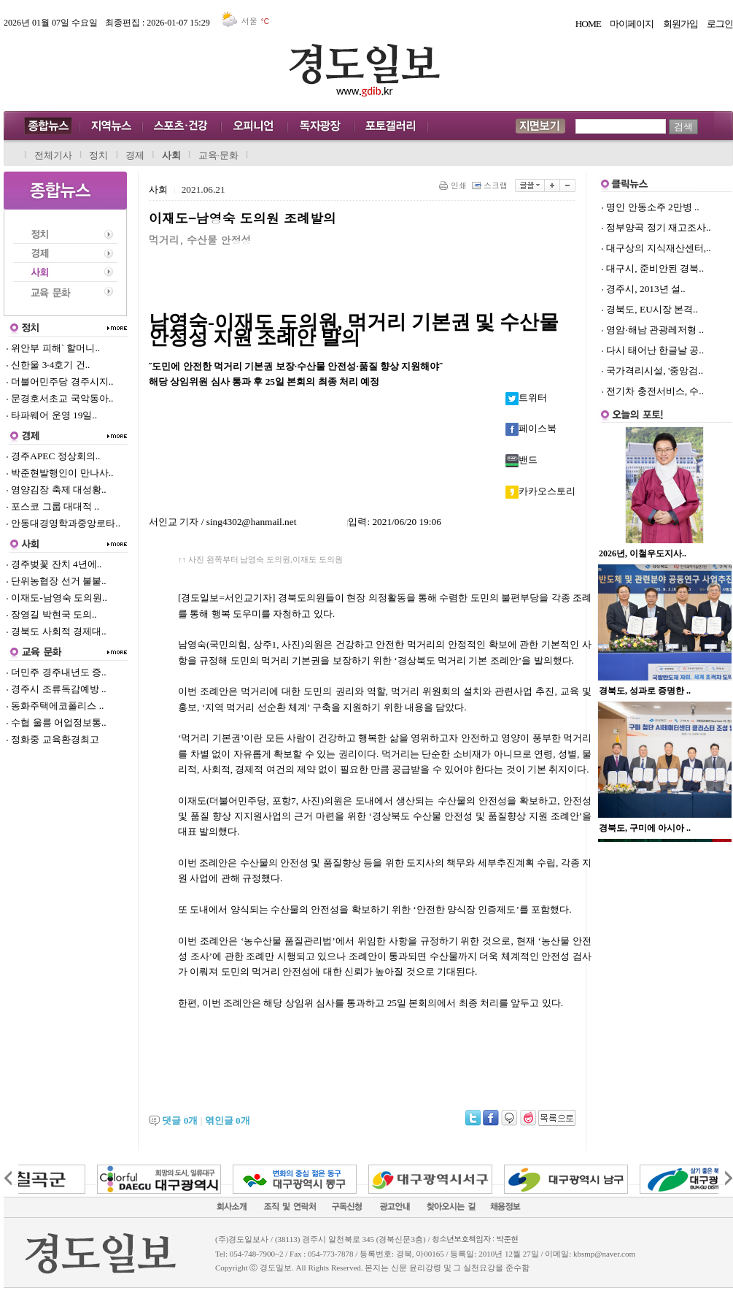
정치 (98, 155)
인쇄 (454, 185)
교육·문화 (218, 155)
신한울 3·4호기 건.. (48, 364)
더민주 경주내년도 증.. (56, 672)
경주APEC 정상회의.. (53, 456)
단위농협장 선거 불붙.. (56, 580)
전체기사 (53, 155)
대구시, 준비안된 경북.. (655, 268)
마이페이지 (632, 23)
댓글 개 (180, 1120)
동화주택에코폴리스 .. (55, 705)
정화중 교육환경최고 (52, 739)
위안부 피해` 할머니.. (53, 347)
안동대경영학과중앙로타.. (63, 523)
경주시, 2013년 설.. (645, 288)
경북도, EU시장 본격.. (651, 309)
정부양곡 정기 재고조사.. (658, 227)
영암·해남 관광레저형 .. (655, 329)
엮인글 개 (227, 1120)
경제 (134, 155)
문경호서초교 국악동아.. (59, 398)
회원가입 (680, 23)
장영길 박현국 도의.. (51, 614)
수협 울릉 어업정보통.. (56, 722)
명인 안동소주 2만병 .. (652, 207)
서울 (247, 20)
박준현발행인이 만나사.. (59, 472)
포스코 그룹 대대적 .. (52, 506)
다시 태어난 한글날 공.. (655, 350)
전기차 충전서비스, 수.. (655, 391)
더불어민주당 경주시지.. (59, 381)
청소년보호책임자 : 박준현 (475, 1238)
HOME (588, 23)
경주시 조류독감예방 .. (56, 688)
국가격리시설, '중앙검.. (654, 370)
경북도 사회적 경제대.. (56, 631)
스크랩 (491, 185)
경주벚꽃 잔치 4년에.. (53, 564)
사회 (171, 155)
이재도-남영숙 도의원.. (56, 597)
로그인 (720, 23)
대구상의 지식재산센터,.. (658, 247)
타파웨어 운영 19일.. (51, 415)
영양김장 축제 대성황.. (56, 489)
